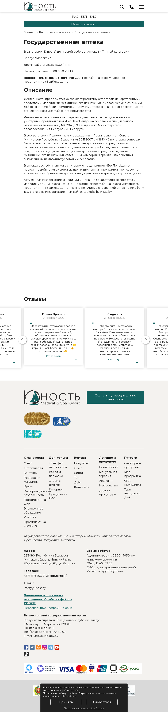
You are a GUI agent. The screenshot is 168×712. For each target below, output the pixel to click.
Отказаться (102, 702)
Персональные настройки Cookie (48, 608)
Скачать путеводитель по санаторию (115, 397)
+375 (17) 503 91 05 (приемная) (45, 575)
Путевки (130, 457)
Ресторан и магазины (32, 479)
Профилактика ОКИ (34, 501)
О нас (28, 463)
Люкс (78, 468)
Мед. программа (132, 474)
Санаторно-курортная (132, 465)
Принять (66, 702)
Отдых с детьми (54, 482)
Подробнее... (70, 696)
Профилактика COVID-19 (34, 523)
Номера (80, 457)
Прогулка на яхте (58, 496)
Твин (77, 477)
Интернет (56, 489)
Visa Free (30, 517)
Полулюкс (81, 463)
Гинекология (108, 467)
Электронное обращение (33, 510)
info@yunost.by (35, 588)
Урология (106, 480)
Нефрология (108, 485)
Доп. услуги (58, 457)
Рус (75, 16)
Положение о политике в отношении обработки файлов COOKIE (48, 599)
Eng (93, 16)
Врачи (28, 486)
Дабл (78, 482)
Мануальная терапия (108, 474)
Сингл (78, 473)
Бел (84, 16)
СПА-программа (132, 482)
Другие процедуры (107, 492)
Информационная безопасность (34, 493)
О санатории (34, 457)
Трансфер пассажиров (58, 465)
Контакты (30, 473)
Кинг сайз (81, 487)
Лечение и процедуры (108, 459)
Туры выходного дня (132, 493)
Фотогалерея (33, 468)
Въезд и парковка (56, 474)
